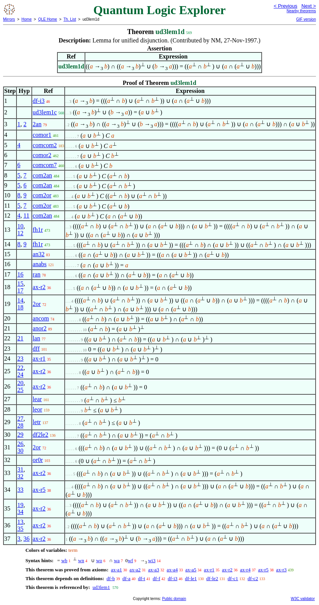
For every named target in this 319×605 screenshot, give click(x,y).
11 (26, 215)
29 (20, 434)
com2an (42, 175)
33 (20, 489)
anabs (39, 264)
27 (20, 418)
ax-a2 (135, 569)
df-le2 (212, 578)
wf (130, 560)
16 (20, 274)
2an (37, 124)
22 (20, 367)
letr (37, 422)
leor (37, 409)
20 (20, 383)
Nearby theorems (301, 11)
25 (20, 390)
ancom (41, 318)
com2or (42, 195)
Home (26, 19)
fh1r (38, 229)
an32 (38, 254)
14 (20, 300)
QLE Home (47, 19)
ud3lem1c (45, 112)
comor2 (42, 155)
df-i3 (38, 101)
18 (20, 307)
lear (37, 399)
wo (99, 560)
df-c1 (233, 578)
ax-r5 (39, 489)
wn (81, 560)
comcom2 (45, 145)
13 (20, 522)
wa (117, 560)
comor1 (42, 135)
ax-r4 (245, 569)
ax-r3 (281, 569)
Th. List (69, 19)
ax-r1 (39, 358)
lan (36, 338)
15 (20, 283)
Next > (308, 6)
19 (20, 505)
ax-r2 (39, 287)
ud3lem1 (101, 587)
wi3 (152, 560)
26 (20, 444)
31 (20, 469)
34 (20, 512)
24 (20, 374)
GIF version (306, 19)
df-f (156, 578)
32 (20, 476)
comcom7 (45, 165)
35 (20, 528)
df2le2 (40, 434)
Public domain (174, 599)
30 (20, 450)
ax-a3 (153, 569)
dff (36, 348)
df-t (141, 578)
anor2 (39, 328)
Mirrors (9, 19)
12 (20, 233)
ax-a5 (190, 569)
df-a (126, 578)
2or (37, 304)
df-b (111, 578)
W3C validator (303, 599)
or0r (38, 460)
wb (64, 560)
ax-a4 (172, 569)
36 (26, 538)
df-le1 (191, 578)
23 (20, 358)
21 (20, 338)
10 (20, 226)
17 (20, 290)
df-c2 (252, 578)
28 (20, 425)
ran (36, 274)
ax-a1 (116, 569)
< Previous (285, 6)
